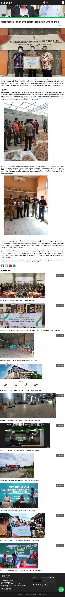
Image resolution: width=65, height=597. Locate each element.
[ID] (44, 3)
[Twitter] (38, 585)
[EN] (47, 3)
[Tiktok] (42, 585)
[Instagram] (36, 585)
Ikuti (44, 581)
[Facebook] (33, 585)
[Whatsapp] (40, 585)
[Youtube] (45, 585)
